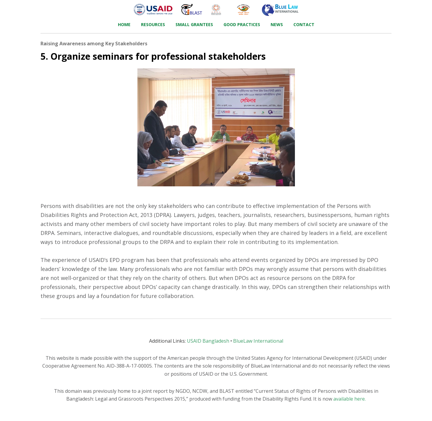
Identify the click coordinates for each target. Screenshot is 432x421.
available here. (349, 398)
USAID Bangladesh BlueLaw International (216, 341)
